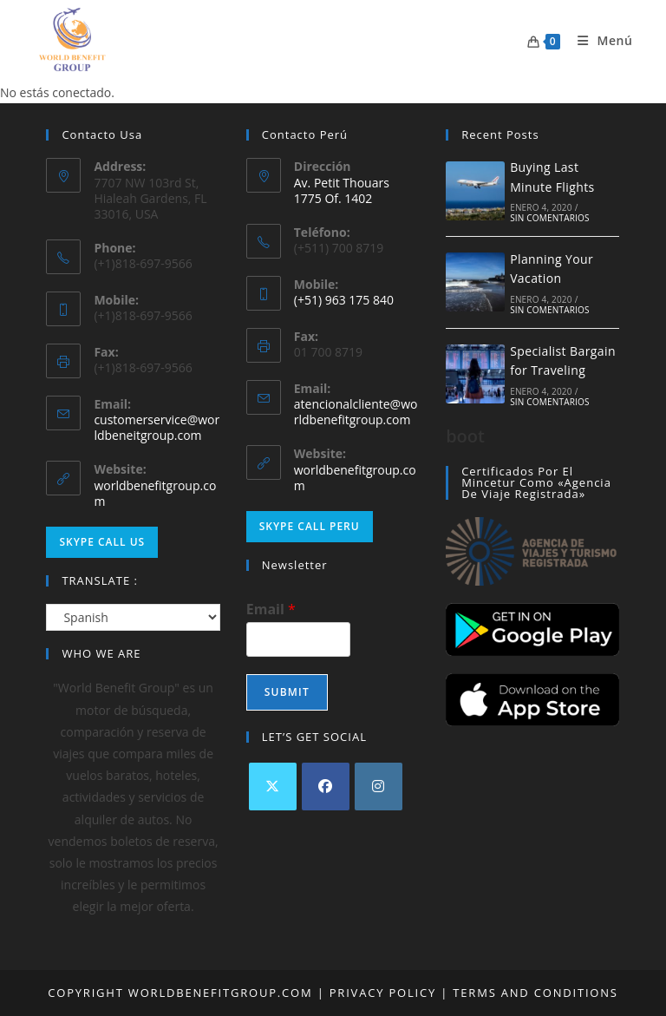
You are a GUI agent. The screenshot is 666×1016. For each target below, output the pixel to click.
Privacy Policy (383, 992)
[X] (273, 786)
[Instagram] (378, 786)
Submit (287, 692)
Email (271, 609)
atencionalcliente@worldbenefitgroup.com (356, 412)
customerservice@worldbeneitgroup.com (156, 427)
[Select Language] (132, 618)
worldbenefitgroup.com (155, 493)
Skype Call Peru (309, 526)
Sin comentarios (550, 218)
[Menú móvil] (599, 40)
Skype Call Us (102, 541)
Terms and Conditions (533, 992)
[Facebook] (325, 786)
